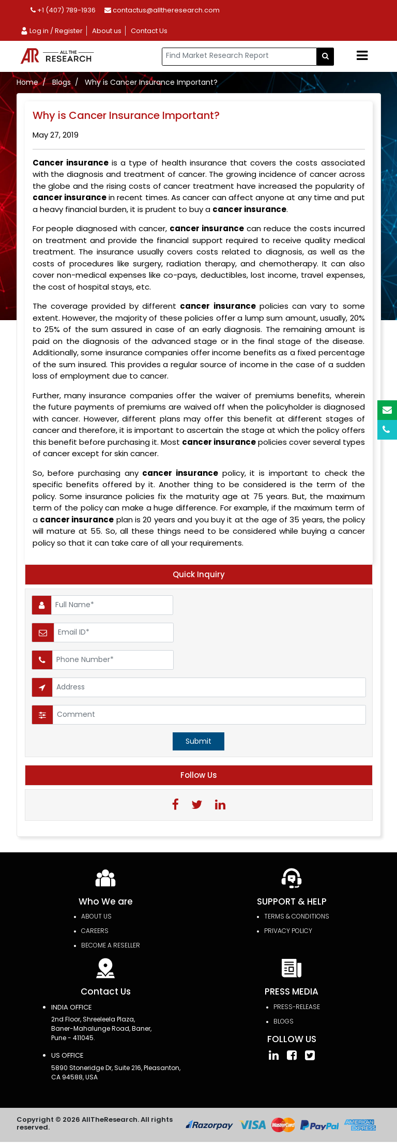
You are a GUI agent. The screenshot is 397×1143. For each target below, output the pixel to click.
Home (27, 82)
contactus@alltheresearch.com (162, 10)
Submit (198, 741)
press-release (296, 1007)
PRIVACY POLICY (288, 932)
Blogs (61, 82)
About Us (96, 917)
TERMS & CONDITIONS (296, 917)
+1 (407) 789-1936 (63, 10)
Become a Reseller (110, 946)
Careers (95, 932)
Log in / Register (51, 31)
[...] (239, 57)
